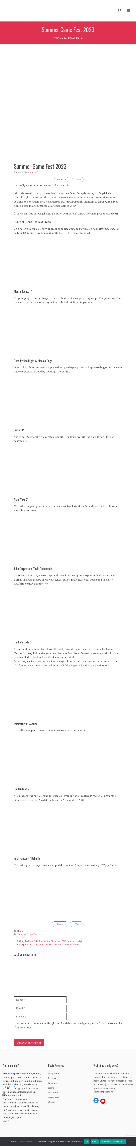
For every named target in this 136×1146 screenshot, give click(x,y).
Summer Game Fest (27, 934)
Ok (86, 1141)
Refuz (94, 1141)
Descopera (53, 1092)
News (20, 931)
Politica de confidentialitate (113, 1141)
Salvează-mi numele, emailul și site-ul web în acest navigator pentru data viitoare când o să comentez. (69, 1025)
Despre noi (53, 1073)
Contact (52, 1102)
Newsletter (53, 1097)
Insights (52, 1083)
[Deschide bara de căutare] (119, 11)
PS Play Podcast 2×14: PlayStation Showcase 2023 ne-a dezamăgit (49, 941)
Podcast (52, 1078)
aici (25, 441)
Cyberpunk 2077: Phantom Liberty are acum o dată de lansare (48, 944)
